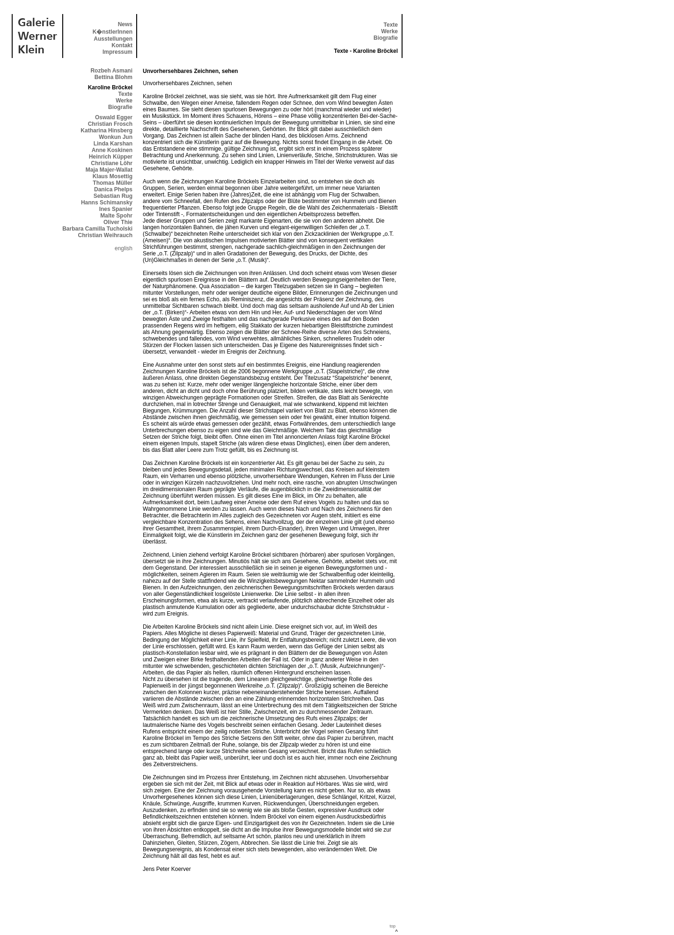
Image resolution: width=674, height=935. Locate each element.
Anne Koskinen (112, 150)
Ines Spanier (115, 209)
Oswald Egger (113, 117)
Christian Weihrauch (105, 235)
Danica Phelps (113, 189)
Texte (391, 25)
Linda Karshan (113, 143)
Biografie (386, 38)
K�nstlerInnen (112, 32)
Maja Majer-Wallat (109, 170)
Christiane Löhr (111, 163)
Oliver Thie (117, 222)
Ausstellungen (113, 39)
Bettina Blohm (113, 77)
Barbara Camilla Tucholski (97, 228)
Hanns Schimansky (106, 202)
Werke (389, 31)
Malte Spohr (116, 215)
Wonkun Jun (115, 137)
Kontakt (121, 45)
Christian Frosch (110, 124)
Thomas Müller (112, 183)
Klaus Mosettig (112, 176)
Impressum (117, 52)
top (392, 926)
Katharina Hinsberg (106, 130)
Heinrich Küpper (110, 156)
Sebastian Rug (113, 196)
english (123, 248)
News (125, 24)
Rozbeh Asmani (111, 70)
